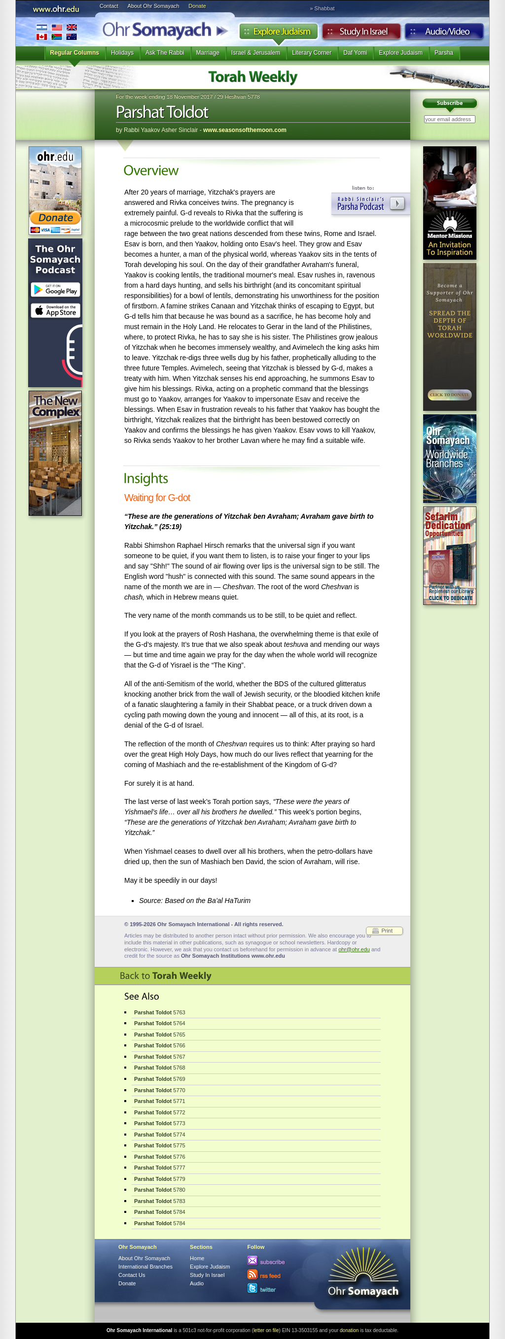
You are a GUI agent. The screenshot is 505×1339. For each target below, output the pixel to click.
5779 (159, 1179)
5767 (159, 1057)
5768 (159, 1068)
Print (387, 931)
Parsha (443, 52)
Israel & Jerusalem (255, 52)
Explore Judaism (278, 34)
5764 (159, 1023)
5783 (159, 1201)
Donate (197, 6)
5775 (159, 1145)
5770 (159, 1090)
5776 (159, 1157)
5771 (159, 1101)
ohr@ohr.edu (354, 949)
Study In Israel (207, 1275)
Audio (444, 34)
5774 (159, 1135)
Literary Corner (311, 52)
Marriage (207, 52)
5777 (159, 1168)
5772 (159, 1112)
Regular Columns (74, 52)
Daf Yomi (355, 52)
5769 (159, 1079)
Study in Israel (361, 34)
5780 (159, 1190)
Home (197, 1258)
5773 (159, 1123)
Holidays (122, 52)
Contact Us (131, 1275)
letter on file (266, 1330)
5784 (159, 1212)
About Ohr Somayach (154, 6)
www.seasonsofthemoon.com (245, 130)
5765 (159, 1035)
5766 (159, 1045)
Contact (109, 6)
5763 (159, 1012)
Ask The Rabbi (164, 52)
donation (349, 1330)
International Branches (57, 31)
